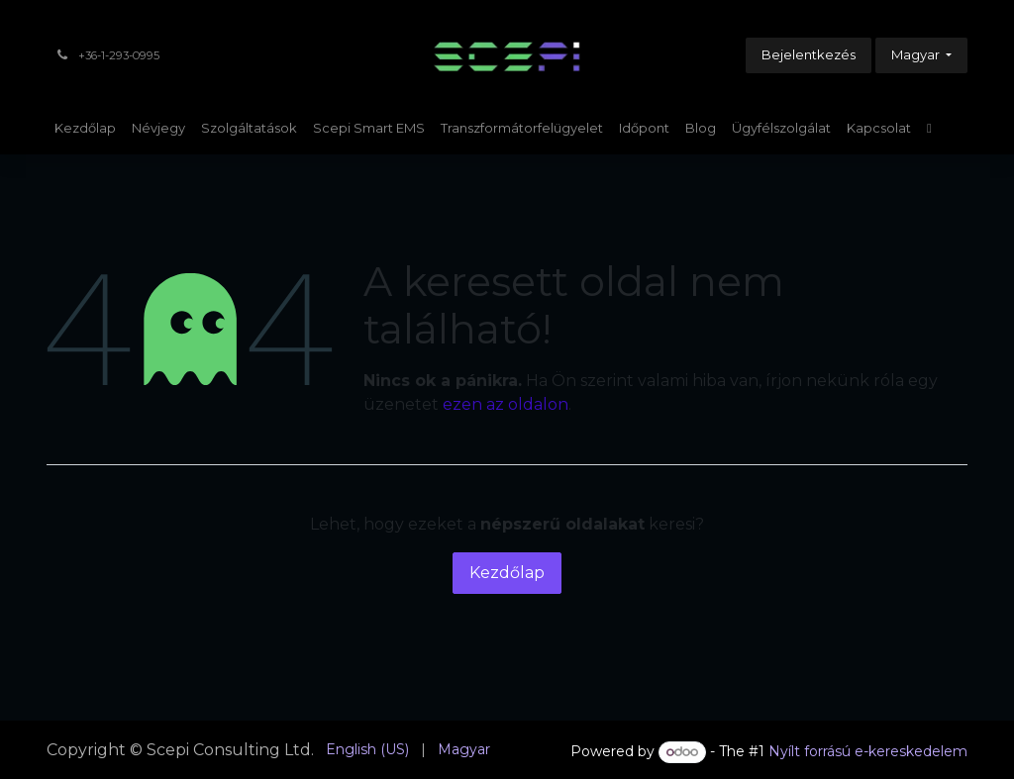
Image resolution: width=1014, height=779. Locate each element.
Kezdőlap (507, 572)
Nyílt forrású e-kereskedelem (867, 751)
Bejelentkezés (808, 54)
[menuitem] (85, 128)
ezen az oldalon (505, 404)
